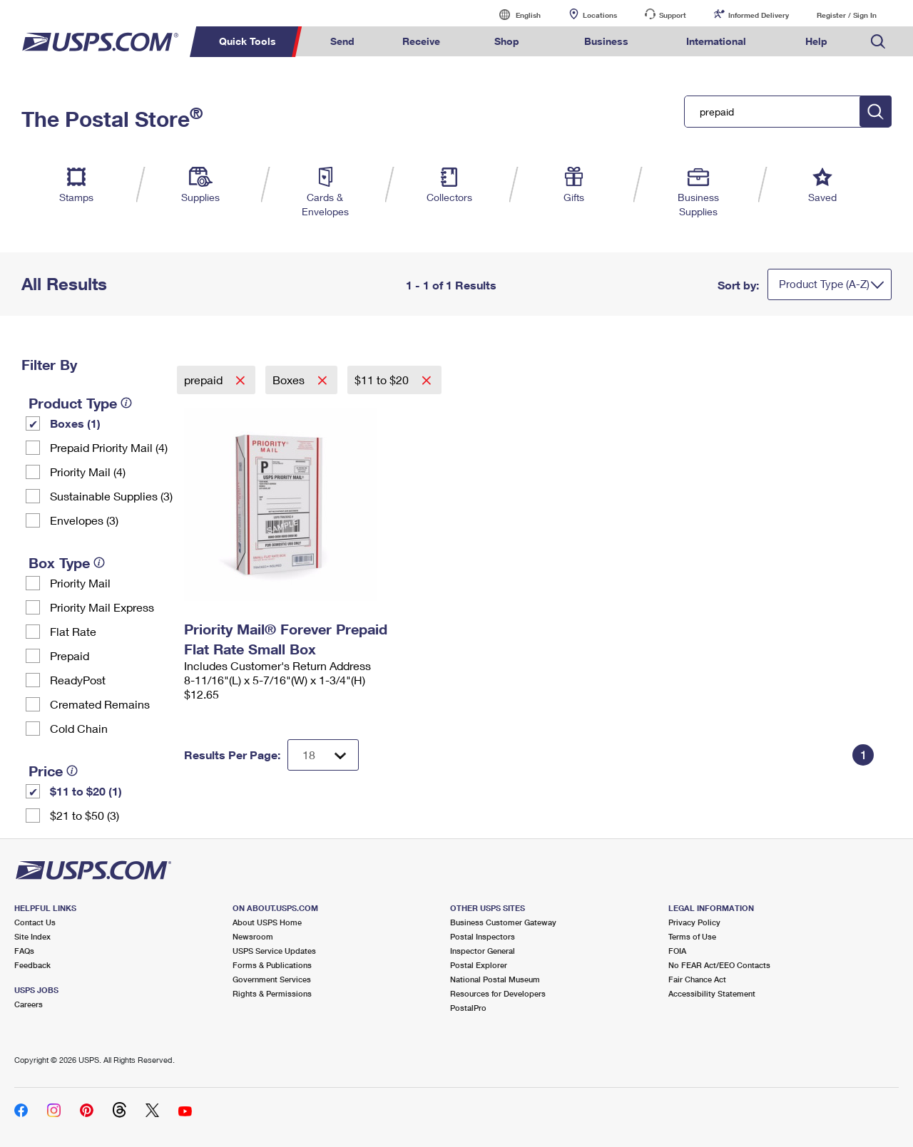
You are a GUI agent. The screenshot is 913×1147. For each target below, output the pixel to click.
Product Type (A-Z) (824, 283)
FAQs (24, 950)
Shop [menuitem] (506, 41)
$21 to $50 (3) (84, 815)
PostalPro (468, 1007)
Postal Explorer (478, 964)
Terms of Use (692, 936)
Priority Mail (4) (88, 471)
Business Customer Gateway (503, 922)
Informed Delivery (758, 15)
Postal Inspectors (482, 936)
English (513, 14)
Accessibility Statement (711, 993)
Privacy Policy (694, 922)
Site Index (32, 936)
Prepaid (69, 655)
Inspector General (482, 950)
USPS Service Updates (274, 950)
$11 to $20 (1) (86, 791)
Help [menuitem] (816, 41)
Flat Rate (73, 631)
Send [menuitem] (342, 41)
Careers (28, 1004)
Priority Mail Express (102, 607)
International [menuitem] (716, 41)
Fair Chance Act (697, 979)
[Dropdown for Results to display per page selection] (323, 755)
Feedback (32, 964)
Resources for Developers (498, 993)
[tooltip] (126, 402)
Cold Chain (79, 728)
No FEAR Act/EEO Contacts (719, 964)
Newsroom (253, 936)
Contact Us (35, 922)
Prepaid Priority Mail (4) (109, 447)
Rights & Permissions (272, 993)
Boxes (289, 379)
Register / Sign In (847, 15)
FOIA (677, 950)
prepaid (204, 379)
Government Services (272, 979)
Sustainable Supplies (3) (111, 496)
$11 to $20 (383, 379)
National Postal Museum (495, 979)
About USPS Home (267, 922)
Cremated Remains (100, 704)
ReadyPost (78, 679)
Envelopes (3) (84, 520)
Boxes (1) (75, 423)
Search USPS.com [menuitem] (878, 41)
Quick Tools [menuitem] (247, 41)
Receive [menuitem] (421, 41)
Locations (600, 15)
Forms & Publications (272, 964)
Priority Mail (80, 583)
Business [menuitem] (606, 41)
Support (672, 15)
